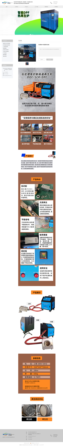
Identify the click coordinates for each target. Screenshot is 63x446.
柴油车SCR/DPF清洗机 (6, 43)
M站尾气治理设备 (6, 49)
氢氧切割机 (5, 54)
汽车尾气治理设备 (6, 51)
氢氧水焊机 (5, 56)
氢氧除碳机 (5, 48)
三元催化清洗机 (5, 46)
